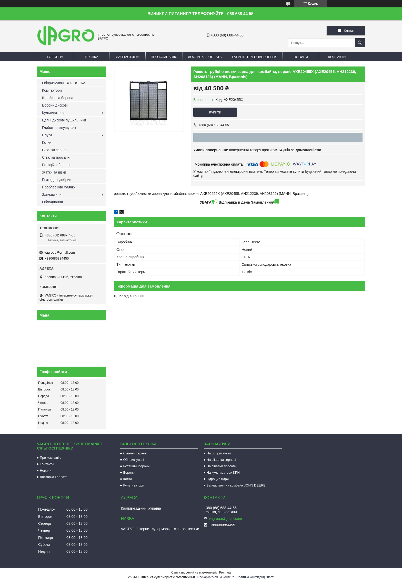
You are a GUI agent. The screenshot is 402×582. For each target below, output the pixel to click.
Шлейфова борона (57, 98)
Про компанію (164, 57)
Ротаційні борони (56, 165)
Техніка (91, 57)
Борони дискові (55, 105)
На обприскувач (219, 453)
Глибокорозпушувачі (59, 128)
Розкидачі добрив (56, 180)
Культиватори (53, 113)
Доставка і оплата (205, 57)
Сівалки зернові (55, 150)
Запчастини (127, 57)
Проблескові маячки (59, 187)
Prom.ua (225, 572)
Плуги (47, 135)
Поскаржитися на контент (215, 577)
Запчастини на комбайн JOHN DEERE (236, 485)
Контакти (337, 57)
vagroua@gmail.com (59, 252)
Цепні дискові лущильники (64, 120)
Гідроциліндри (218, 479)
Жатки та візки (54, 172)
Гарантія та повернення (255, 57)
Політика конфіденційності (255, 577)
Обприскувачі (133, 460)
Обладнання (52, 202)
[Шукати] (360, 42)
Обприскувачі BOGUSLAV (63, 83)
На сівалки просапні (222, 466)
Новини (301, 57)
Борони (129, 472)
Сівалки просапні (56, 157)
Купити (215, 112)
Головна (55, 57)
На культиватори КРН (223, 472)
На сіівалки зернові (221, 460)
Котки (46, 142)
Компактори (52, 90)
